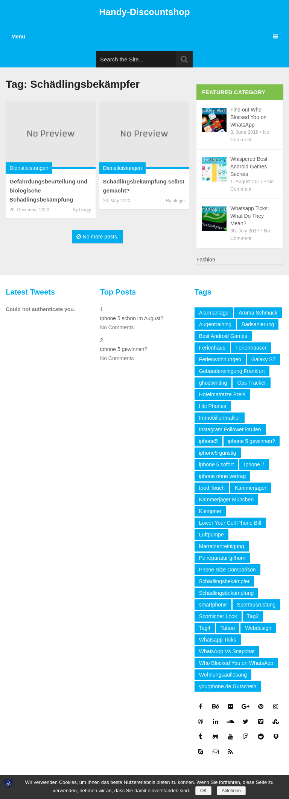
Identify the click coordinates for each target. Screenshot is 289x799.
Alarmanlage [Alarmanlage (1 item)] (214, 313)
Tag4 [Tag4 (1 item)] (204, 628)
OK (203, 790)
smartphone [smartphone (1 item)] (213, 605)
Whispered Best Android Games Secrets (249, 166)
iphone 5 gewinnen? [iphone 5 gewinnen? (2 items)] (251, 441)
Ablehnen (231, 790)
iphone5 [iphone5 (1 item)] (208, 441)
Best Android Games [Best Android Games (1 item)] (223, 336)
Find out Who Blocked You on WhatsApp (248, 117)
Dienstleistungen (29, 168)
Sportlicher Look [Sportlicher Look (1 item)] (218, 616)
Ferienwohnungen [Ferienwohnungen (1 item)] (220, 359)
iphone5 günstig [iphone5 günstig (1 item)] (217, 453)
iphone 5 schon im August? (131, 318)
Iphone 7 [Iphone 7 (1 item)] (254, 464)
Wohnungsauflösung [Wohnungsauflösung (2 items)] (223, 675)
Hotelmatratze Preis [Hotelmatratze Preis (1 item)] (222, 394)
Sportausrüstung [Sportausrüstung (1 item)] (256, 605)
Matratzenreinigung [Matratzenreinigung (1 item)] (221, 546)
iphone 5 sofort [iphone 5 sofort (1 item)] (216, 464)
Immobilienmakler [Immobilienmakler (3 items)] (219, 418)
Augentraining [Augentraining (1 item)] (215, 324)
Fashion (205, 260)
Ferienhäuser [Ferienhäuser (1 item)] (251, 348)
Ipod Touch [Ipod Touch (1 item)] (212, 488)
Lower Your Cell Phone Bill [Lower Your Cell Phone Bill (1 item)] (230, 523)
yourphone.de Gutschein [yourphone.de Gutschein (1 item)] (228, 686)
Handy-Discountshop (144, 12)
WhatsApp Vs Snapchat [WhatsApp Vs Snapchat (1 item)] (227, 651)
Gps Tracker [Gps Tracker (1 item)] (251, 383)
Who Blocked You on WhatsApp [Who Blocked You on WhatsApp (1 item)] (236, 663)
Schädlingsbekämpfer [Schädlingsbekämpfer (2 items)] (224, 581)
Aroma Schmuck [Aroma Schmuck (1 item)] (258, 313)
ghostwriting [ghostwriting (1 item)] (213, 383)
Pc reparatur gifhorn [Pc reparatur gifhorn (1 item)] (222, 558)
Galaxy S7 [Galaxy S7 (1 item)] (263, 359)
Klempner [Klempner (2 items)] (210, 511)
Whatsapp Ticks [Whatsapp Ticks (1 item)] (217, 640)
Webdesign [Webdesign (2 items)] (258, 628)
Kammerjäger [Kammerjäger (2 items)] (250, 488)
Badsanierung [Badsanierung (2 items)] (258, 324)
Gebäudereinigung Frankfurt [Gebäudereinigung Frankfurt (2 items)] (232, 371)
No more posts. (97, 237)
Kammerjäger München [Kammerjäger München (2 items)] (226, 500)
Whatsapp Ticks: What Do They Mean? (249, 215)
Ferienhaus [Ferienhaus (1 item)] (212, 348)
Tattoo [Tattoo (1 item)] (228, 628)
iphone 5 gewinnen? (123, 349)
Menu (18, 37)
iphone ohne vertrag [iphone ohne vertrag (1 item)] (222, 476)
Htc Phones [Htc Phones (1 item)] (212, 406)
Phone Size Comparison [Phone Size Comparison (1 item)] (227, 570)
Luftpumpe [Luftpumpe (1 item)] (211, 535)
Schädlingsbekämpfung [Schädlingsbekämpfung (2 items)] (226, 593)
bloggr (85, 209)
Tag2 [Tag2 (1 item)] (253, 616)
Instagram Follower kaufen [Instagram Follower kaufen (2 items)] (230, 429)
